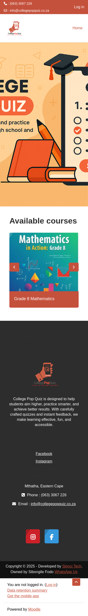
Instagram (44, 461)
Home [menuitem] (78, 28)
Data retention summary (27, 590)
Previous (14, 267)
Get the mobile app (23, 596)
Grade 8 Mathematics (34, 298)
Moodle (34, 609)
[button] (76, 582)
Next (74, 267)
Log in (79, 7)
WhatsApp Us (65, 572)
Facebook (44, 454)
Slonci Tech (71, 566)
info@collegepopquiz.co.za (29, 10)
